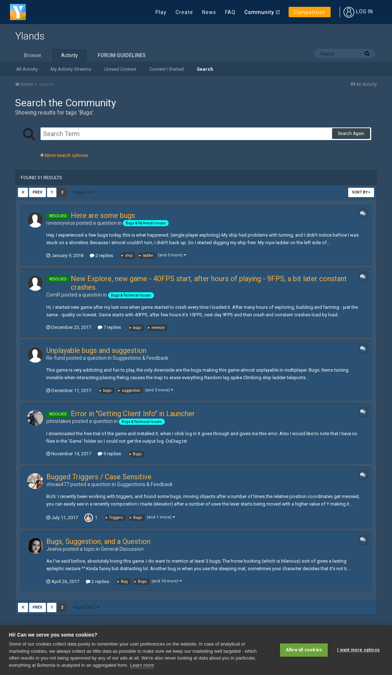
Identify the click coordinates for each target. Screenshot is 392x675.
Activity (69, 55)
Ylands (30, 36)
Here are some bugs (103, 215)
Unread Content (120, 69)
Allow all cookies (304, 649)
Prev (37, 192)
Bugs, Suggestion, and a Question (98, 541)
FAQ (230, 12)
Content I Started (166, 69)
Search (205, 69)
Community (259, 12)
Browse (32, 55)
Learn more (142, 665)
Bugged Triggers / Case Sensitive (98, 476)
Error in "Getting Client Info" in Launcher (133, 413)
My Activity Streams (71, 69)
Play (161, 12)
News (209, 12)
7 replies (109, 327)
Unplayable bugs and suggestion (96, 350)
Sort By (361, 192)
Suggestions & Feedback (140, 358)
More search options (64, 155)
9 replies (109, 453)
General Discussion (122, 549)
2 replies (101, 255)
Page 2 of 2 (86, 192)
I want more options (358, 649)
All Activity (27, 69)
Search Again (351, 133)
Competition (310, 12)
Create (184, 12)
